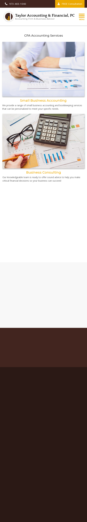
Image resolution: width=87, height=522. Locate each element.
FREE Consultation (70, 3)
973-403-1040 (15, 3)
